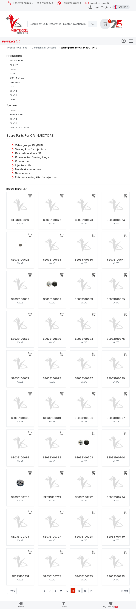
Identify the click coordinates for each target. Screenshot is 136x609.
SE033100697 (116, 418)
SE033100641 (115, 259)
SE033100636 (84, 259)
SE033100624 (116, 220)
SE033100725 (20, 536)
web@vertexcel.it (99, 3)
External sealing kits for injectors (36, 177)
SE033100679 (52, 378)
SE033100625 (20, 259)
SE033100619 (20, 220)
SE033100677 (20, 378)
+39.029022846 (44, 3)
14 (91, 590)
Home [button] (21, 605)
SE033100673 (84, 338)
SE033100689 (116, 378)
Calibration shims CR (28, 153)
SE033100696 (84, 418)
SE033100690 (20, 418)
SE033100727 (52, 536)
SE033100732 (52, 576)
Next (124, 591)
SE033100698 (20, 457)
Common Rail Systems (44, 47)
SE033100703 (84, 457)
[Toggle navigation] (131, 41)
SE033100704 (116, 457)
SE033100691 (52, 418)
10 (67, 590)
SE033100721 (52, 497)
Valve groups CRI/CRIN (29, 145)
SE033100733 (84, 576)
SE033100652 (52, 299)
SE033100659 (84, 299)
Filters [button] (64, 605)
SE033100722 (84, 497)
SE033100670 (52, 338)
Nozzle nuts (22, 173)
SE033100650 (20, 299)
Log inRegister (100, 7)
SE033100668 (20, 338)
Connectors (22, 161)
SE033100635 (52, 259)
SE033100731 (20, 576)
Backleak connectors (28, 169)
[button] (105, 24)
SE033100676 (116, 338)
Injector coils (23, 165)
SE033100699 (52, 457)
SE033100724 (116, 497)
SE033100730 (116, 536)
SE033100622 (52, 220)
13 (85, 590)
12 (79, 590)
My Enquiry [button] (110, 605)
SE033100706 (20, 497)
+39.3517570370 (71, 3)
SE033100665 (116, 299)
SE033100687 (84, 378)
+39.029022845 (22, 3)
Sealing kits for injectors (30, 149)
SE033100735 (116, 576)
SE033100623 (84, 220)
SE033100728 (84, 536)
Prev (12, 591)
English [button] (120, 7)
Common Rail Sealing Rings (32, 157)
